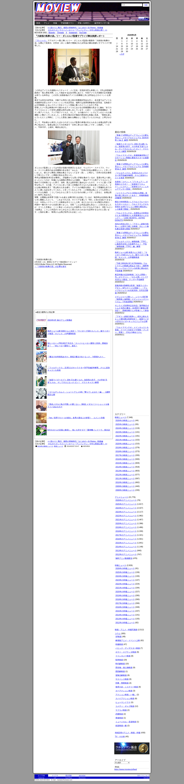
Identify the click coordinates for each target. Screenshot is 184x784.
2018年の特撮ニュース (125, 599)
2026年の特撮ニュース (125, 568)
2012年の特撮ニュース (125, 623)
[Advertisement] (54, 284)
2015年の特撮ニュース (125, 611)
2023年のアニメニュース (126, 512)
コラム (118, 634)
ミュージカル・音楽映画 (125, 722)
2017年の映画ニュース (125, 455)
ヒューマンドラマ (122, 702)
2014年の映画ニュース (45, 446)
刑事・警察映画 (122, 683)
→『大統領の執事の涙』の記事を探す (50, 267)
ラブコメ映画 (121, 710)
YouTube (83, 33)
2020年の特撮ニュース (125, 592)
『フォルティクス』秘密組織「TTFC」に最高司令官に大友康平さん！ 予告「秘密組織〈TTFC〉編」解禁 (131, 244)
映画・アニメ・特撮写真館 (126, 630)
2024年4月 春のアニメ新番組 (60, 320)
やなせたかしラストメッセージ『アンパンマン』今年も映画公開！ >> (77, 30)
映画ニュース (58, 446)
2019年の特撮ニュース (125, 596)
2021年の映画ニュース (125, 440)
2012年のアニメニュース (126, 554)
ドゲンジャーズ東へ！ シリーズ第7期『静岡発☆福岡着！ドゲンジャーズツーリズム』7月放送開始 (132, 299)
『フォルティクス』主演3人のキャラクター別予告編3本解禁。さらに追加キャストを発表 (131, 175)
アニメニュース (121, 497)
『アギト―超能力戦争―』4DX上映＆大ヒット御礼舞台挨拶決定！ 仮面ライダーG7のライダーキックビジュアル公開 (132, 319)
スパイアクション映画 (124, 699)
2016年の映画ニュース (125, 459)
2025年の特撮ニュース (125, 572)
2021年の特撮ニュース (125, 588)
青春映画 (119, 718)
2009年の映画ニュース (125, 486)
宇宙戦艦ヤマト (67, 23)
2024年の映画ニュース (125, 428)
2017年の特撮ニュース (125, 603)
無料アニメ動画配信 (123, 558)
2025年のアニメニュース (126, 504)
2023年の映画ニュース (125, 432)
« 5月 (122, 54)
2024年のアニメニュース (126, 508)
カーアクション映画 (123, 691)
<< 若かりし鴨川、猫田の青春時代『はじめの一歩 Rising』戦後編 (75, 28)
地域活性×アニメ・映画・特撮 (127, 733)
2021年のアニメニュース (126, 520)
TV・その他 (120, 737)
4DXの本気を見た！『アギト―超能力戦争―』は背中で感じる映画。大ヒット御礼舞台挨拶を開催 (132, 226)
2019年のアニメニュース (126, 527)
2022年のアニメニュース (126, 516)
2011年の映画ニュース (125, 479)
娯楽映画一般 (121, 726)
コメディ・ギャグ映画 (124, 706)
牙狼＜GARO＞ (84, 23)
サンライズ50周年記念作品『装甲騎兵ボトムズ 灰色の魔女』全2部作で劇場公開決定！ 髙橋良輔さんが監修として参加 (132, 308)
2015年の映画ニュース (125, 463)
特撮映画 (119, 644)
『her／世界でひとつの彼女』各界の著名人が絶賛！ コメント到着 (76, 418)
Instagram (73, 33)
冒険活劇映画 (121, 675)
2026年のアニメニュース (126, 500)
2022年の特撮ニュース (125, 584)
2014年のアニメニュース (126, 547)
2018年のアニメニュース (126, 531)
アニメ (47, 23)
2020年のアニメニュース (126, 523)
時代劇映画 (120, 664)
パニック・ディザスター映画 (127, 648)
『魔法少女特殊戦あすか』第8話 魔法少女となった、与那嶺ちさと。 (76, 357)
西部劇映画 (120, 671)
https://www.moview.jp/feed (125, 769)
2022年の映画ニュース (125, 436)
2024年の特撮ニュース (125, 576)
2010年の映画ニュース (125, 482)
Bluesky (52, 33)
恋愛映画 (119, 714)
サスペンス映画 (122, 679)
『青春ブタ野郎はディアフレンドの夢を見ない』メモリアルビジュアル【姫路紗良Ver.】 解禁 (132, 235)
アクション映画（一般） (125, 695)
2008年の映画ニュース (125, 490)
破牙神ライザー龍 (101, 23)
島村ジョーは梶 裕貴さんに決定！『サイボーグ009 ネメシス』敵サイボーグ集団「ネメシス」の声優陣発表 (132, 254)
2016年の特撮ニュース (125, 607)
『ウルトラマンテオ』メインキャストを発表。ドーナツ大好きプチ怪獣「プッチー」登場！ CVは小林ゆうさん (132, 329)
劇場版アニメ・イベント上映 (127, 640)
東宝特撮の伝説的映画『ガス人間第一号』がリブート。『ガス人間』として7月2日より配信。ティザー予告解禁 (131, 277)
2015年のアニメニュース (126, 543)
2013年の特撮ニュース (125, 619)
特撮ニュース (120, 565)
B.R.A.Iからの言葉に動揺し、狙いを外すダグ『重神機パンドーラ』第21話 (79, 430)
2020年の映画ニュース (125, 444)
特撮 (55, 23)
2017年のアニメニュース (126, 535)
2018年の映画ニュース (125, 451)
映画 (38, 23)
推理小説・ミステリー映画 (126, 687)
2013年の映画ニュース (125, 471)
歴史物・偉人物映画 (123, 668)
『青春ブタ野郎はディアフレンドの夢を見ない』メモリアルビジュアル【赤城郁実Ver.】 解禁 (132, 166)
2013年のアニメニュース (126, 551)
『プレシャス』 (41, 41)
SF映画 (118, 637)
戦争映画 (119, 660)
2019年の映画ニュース (125, 448)
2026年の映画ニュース (125, 420)
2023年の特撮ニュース (125, 580)
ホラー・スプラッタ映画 (125, 652)
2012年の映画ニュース (125, 475)
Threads (60, 33)
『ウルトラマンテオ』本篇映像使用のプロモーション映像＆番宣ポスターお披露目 (132, 157)
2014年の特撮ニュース (125, 615)
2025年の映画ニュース (125, 424)
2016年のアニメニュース (126, 539)
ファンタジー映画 (122, 656)
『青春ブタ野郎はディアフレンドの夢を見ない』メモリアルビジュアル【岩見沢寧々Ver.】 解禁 (132, 137)
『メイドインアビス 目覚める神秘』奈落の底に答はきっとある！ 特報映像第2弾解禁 (132, 195)
